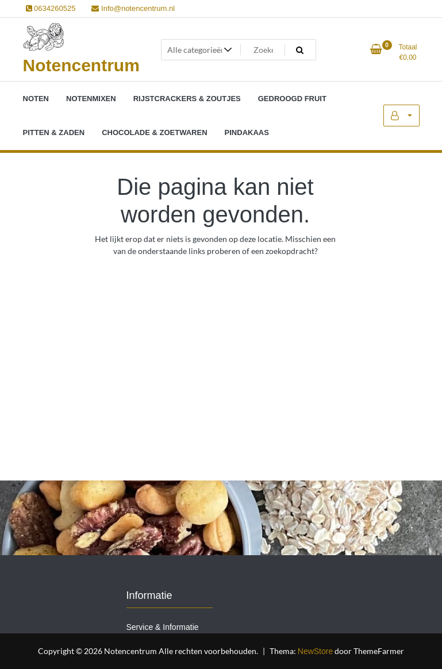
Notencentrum (81, 65)
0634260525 (51, 8)
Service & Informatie (162, 627)
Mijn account (401, 115)
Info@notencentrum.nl (133, 8)
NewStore (315, 651)
